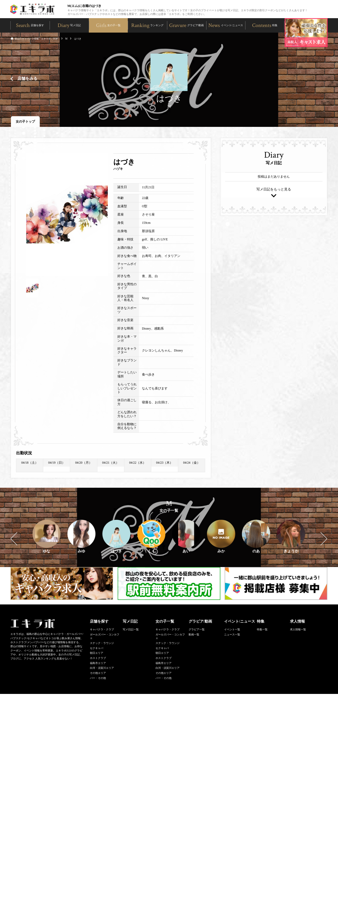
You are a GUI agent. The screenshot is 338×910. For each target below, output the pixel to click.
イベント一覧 (232, 629)
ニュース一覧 (232, 635)
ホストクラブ (98, 658)
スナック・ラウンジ (102, 643)
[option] (67, 215)
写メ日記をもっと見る (273, 190)
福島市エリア (98, 663)
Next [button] (323, 539)
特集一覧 (262, 629)
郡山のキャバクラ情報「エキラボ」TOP (34, 39)
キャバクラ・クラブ (102, 629)
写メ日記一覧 (131, 629)
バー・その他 (98, 678)
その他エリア (98, 673)
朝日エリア (96, 653)
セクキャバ (96, 648)
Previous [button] (13, 539)
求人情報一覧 (298, 629)
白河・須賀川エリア (102, 668)
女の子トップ (25, 122)
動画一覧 (194, 635)
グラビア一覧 (197, 629)
